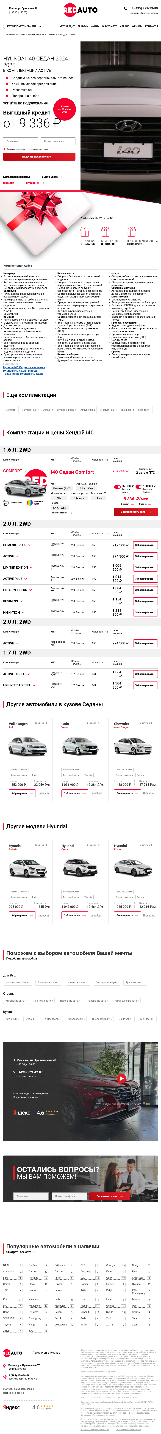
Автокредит (67, 26)
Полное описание (59, 513)
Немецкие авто (69, 1000)
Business (126, 409)
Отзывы (137, 26)
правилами (9, 167)
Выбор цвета (50, 176)
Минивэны (146, 1018)
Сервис (124, 26)
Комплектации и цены (16, 176)
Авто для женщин (106, 982)
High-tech (143, 409)
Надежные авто (77, 982)
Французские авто (126, 1000)
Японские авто (42, 1000)
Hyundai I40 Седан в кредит (21, 370)
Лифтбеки (125, 1018)
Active (46, 409)
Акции (95, 26)
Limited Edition (65, 409)
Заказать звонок (26, 1076)
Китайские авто (15, 1000)
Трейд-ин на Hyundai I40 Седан (23, 373)
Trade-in (83, 26)
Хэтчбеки (11, 1018)
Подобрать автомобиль (22, 958)
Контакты (151, 26)
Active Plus (86, 409)
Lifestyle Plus (107, 409)
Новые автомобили (17, 982)
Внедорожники (101, 1018)
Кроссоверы (75, 1018)
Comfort (10, 409)
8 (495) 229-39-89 (145, 8)
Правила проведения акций (128, 1430)
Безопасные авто (48, 982)
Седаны (30, 1018)
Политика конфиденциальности (94, 1430)
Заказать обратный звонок (144, 13)
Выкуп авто (109, 26)
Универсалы (51, 1018)
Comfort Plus (29, 409)
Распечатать (17, 503)
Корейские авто (96, 1000)
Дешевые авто (134, 982)
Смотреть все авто (18, 1252)
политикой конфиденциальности (63, 165)
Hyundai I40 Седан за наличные (24, 367)
